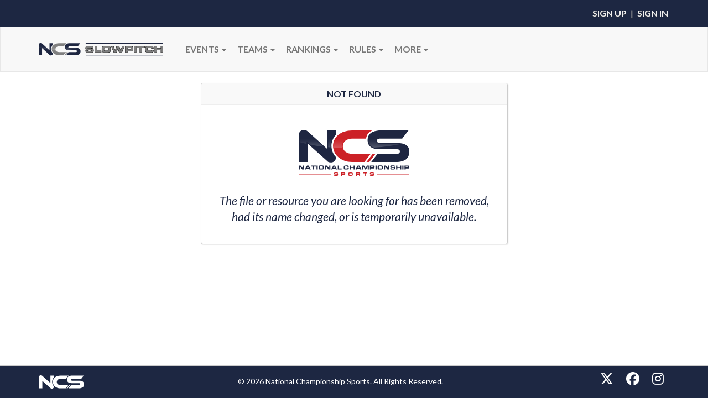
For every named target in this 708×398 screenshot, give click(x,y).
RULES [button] (366, 49)
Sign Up (609, 13)
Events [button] (205, 49)
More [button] (411, 49)
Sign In (652, 13)
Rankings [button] (312, 49)
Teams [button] (256, 49)
